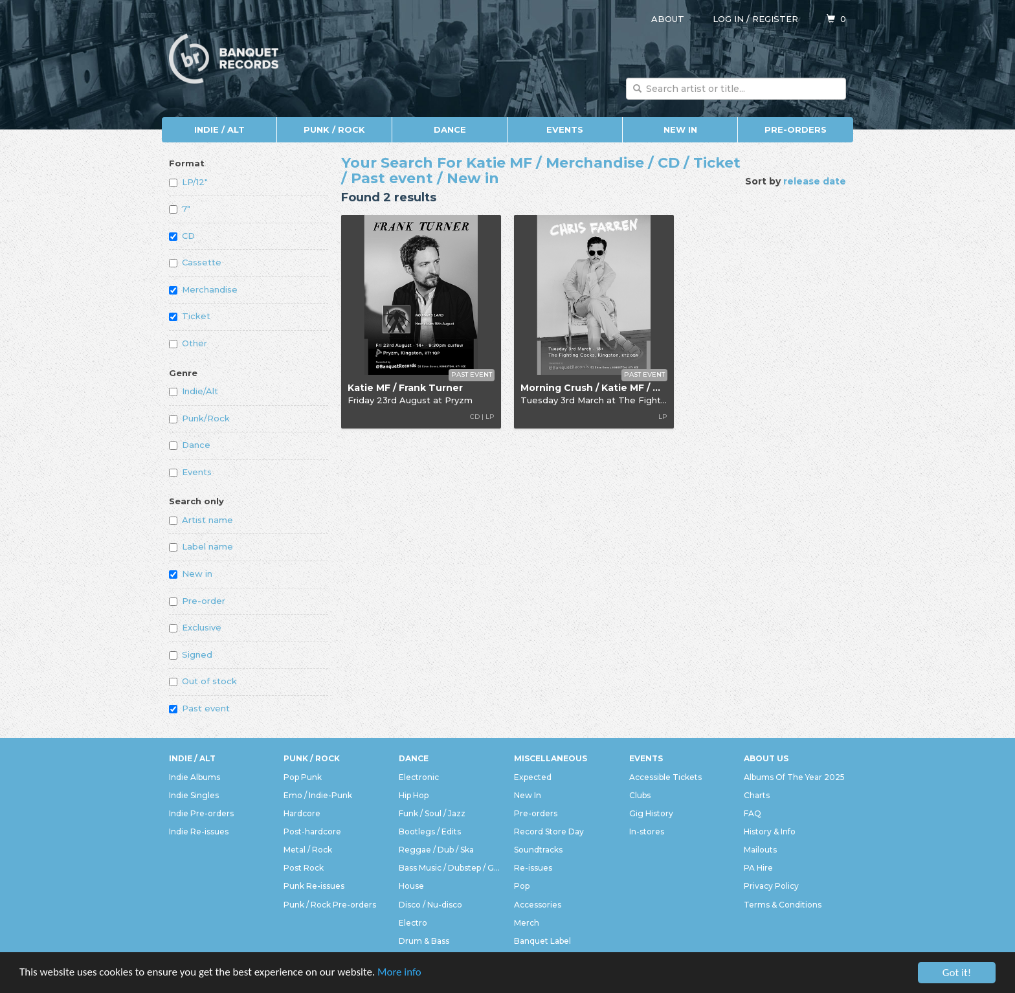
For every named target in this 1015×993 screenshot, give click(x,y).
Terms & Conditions (782, 904)
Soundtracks (538, 849)
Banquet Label (542, 941)
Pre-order (197, 601)
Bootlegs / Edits (430, 831)
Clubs (640, 795)
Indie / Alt (219, 129)
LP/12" (188, 182)
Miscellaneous (550, 758)
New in (190, 573)
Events (564, 129)
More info (401, 974)
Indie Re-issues (199, 831)
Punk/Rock (199, 418)
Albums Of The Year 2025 (794, 777)
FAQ (752, 813)
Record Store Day (549, 831)
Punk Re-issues (314, 886)
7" (179, 208)
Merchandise (203, 289)
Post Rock (304, 868)
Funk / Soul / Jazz (432, 813)
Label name (201, 546)
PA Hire (758, 868)
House (411, 886)
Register (775, 19)
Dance (450, 129)
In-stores (646, 831)
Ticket (189, 316)
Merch (526, 923)
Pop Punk (303, 777)
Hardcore (302, 813)
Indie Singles (194, 795)
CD (182, 235)
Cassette (195, 262)
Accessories (537, 904)
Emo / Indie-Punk (318, 795)
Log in (728, 19)
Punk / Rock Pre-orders (330, 904)
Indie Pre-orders (201, 813)
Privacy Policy (771, 886)
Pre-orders (795, 129)
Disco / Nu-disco (430, 904)
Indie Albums (194, 777)
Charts (757, 795)
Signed (190, 654)
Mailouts (760, 849)
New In (680, 129)
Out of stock (203, 681)
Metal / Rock (308, 849)
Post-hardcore (312, 831)
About (667, 19)
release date (814, 181)
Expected (533, 777)
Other (188, 343)
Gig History (651, 813)
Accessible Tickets (665, 777)
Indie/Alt (193, 391)
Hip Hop (414, 795)
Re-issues (533, 868)
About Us (766, 758)
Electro (413, 923)
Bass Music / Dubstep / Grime (450, 868)
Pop (522, 886)
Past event (199, 708)
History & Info (770, 831)
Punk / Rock (334, 129)
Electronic (419, 777)
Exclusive (195, 627)
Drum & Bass (424, 941)
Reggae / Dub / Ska (436, 849)
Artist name (201, 520)
